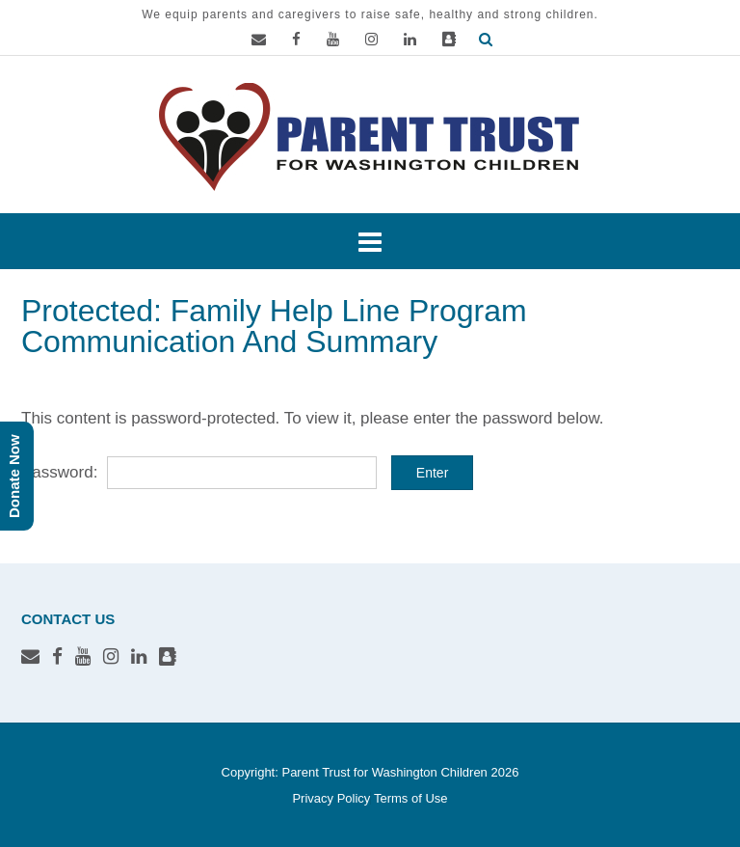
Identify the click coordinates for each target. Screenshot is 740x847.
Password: (199, 472)
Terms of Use (411, 798)
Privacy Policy (331, 798)
